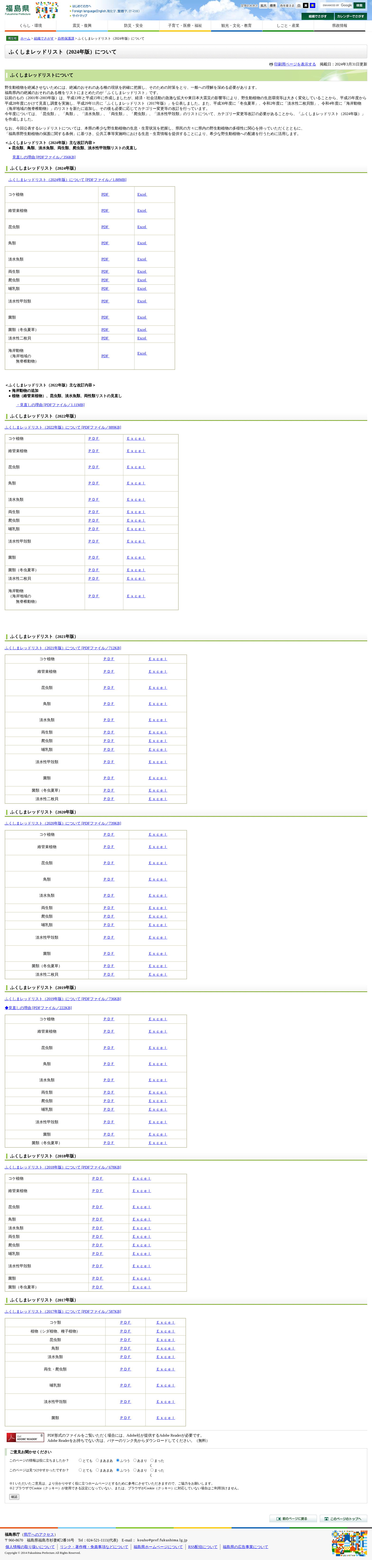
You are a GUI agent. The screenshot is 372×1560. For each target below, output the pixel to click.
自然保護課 (66, 38)
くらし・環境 (30, 25)
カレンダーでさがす (351, 16)
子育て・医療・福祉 (185, 25)
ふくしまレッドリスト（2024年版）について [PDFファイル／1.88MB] (67, 180)
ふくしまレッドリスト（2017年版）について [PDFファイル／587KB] (63, 1311)
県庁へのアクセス (39, 1534)
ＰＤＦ (93, 438)
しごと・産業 (288, 25)
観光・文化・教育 (236, 25)
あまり (142, 1460)
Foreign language (105, 11)
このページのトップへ (343, 1518)
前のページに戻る (293, 1518)
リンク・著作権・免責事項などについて (94, 1547)
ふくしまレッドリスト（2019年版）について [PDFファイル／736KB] (63, 999)
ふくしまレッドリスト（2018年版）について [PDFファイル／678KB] (63, 1167)
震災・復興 (82, 25)
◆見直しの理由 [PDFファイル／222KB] (38, 1008)
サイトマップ (105, 15)
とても (88, 1460)
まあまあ (106, 1460)
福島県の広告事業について (245, 1547)
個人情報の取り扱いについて (30, 1547)
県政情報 (339, 25)
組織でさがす (318, 16)
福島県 (18, 9)
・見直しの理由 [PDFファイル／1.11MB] (50, 405)
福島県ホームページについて (158, 1547)
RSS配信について (203, 1547)
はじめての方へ (105, 6)
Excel (142, 194)
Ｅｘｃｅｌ (135, 438)
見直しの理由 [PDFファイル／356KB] (43, 157)
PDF (105, 194)
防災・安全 (133, 25)
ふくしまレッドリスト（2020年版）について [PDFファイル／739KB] (63, 823)
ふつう (125, 1460)
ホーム (25, 38)
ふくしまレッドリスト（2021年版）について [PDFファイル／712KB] (63, 648)
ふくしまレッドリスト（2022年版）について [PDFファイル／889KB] (63, 427)
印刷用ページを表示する (295, 64)
